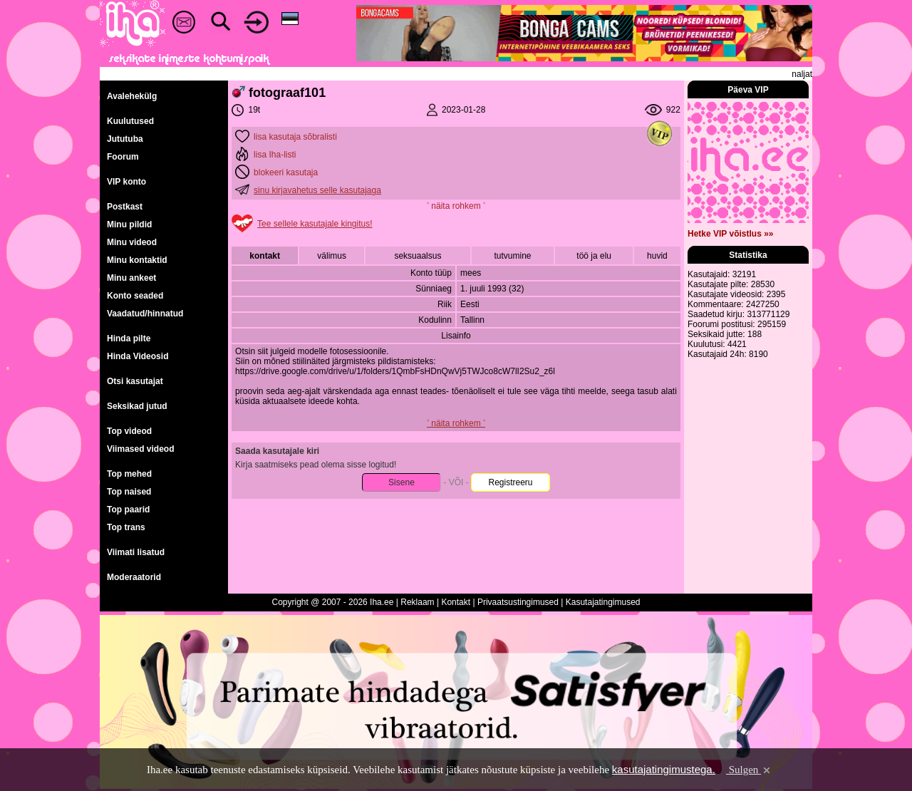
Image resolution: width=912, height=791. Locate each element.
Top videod (129, 431)
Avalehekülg (132, 96)
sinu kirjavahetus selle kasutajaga (317, 190)
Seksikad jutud (137, 406)
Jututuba (125, 139)
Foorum (123, 157)
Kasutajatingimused (603, 602)
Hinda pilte (128, 338)
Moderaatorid (134, 577)
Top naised (129, 492)
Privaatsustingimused (518, 602)
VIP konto (126, 182)
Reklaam (417, 602)
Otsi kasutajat (135, 381)
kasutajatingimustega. (663, 769)
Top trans (126, 527)
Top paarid (128, 510)
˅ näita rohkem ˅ (456, 206)
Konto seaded (135, 296)
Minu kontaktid (137, 260)
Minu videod (132, 242)
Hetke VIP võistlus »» (731, 234)
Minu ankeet (131, 278)
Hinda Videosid (137, 356)
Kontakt (455, 602)
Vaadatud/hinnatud (145, 314)
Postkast (124, 207)
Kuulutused (130, 121)
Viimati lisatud (136, 552)
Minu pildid (129, 224)
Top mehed (129, 474)
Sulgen (749, 769)
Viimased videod (140, 449)
